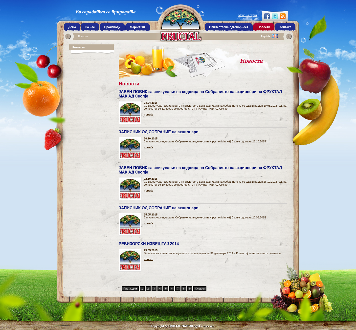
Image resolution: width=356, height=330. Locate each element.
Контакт (285, 27)
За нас (90, 27)
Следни (200, 288)
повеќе (148, 114)
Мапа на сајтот (247, 15)
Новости (83, 36)
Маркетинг (137, 27)
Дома (72, 27)
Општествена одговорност (228, 27)
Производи (112, 27)
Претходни (130, 288)
